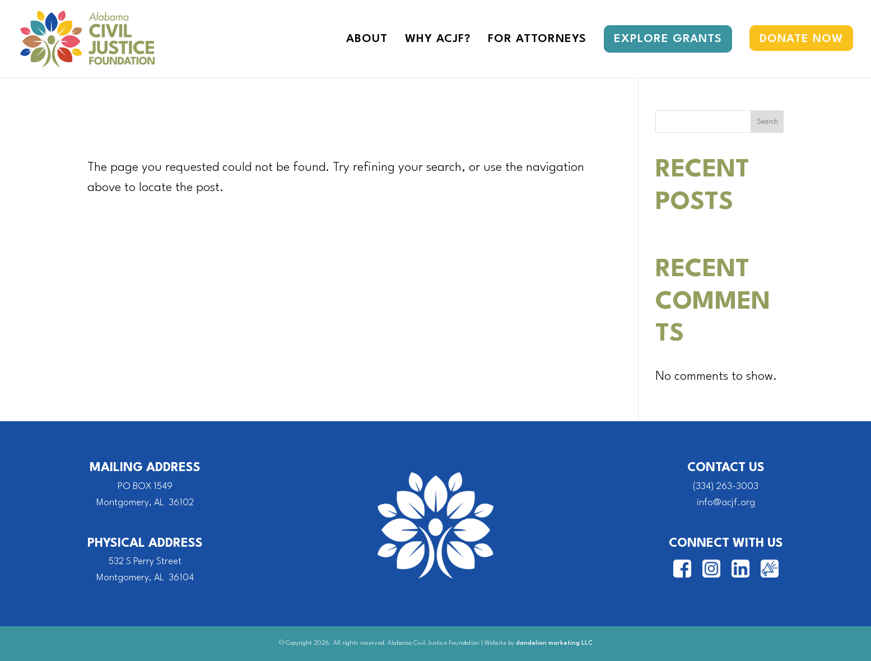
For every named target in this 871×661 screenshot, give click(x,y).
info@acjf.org (726, 503)
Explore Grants (668, 39)
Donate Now (801, 39)
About (367, 40)
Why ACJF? (438, 40)
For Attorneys (537, 40)
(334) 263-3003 (725, 486)
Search (767, 121)
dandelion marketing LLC (554, 643)
